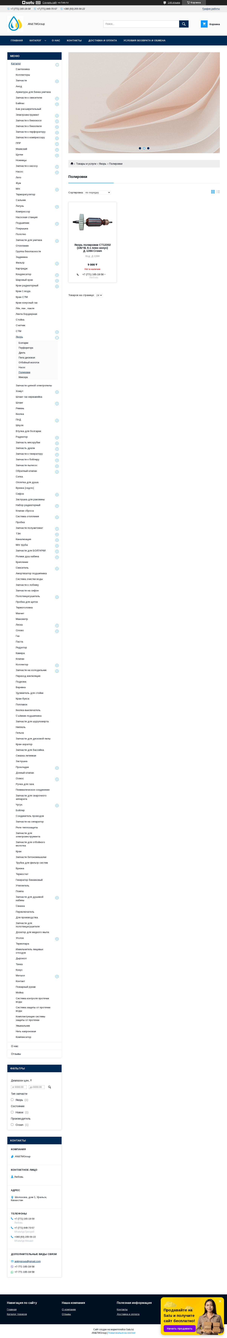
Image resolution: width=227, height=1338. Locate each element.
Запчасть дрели (25, 448)
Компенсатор (23, 1037)
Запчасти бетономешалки (31, 857)
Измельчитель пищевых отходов (29, 951)
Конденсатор (23, 274)
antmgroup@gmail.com (28, 1261)
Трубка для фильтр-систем (32, 862)
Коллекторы (23, 74)
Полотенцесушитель (28, 596)
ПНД (18, 419)
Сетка (19, 476)
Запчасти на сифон (27, 590)
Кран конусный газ (26, 302)
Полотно (21, 234)
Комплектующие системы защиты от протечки (30, 1018)
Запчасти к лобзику (27, 584)
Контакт (20, 981)
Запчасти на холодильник (31, 670)
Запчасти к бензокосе (28, 120)
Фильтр (20, 262)
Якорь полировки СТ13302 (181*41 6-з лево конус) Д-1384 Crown (92, 247)
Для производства (27, 917)
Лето (18, 177)
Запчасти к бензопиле (29, 126)
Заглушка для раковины (30, 499)
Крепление (22, 562)
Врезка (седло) (25, 487)
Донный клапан (25, 772)
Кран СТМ (22, 297)
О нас (56, 40)
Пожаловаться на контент (121, 1333)
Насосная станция (26, 217)
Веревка (21, 687)
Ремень (20, 408)
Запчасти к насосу (27, 165)
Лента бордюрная (26, 314)
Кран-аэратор (24, 744)
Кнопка (20, 414)
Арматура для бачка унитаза (33, 92)
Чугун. (19, 804)
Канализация (23, 539)
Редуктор (21, 647)
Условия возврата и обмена (144, 40)
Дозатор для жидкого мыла (32, 932)
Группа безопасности (28, 251)
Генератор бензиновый (29, 879)
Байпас (20, 103)
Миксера (23, 377)
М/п (18, 188)
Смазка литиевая (26, 755)
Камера (20, 653)
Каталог (35, 40)
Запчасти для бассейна (30, 750)
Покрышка (22, 228)
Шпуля (19, 425)
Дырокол (21, 958)
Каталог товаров (17, 1314)
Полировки (24, 372)
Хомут (19, 391)
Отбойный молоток (29, 362)
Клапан (20, 658)
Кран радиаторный (27, 285)
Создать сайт (50, 2)
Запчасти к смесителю (29, 97)
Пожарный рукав (26, 986)
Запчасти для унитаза (29, 240)
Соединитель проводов (30, 816)
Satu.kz (130, 1329)
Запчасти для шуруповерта (32, 721)
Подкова (21, 681)
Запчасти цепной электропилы (34, 385)
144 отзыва (174, 2)
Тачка (19, 964)
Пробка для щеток (27, 601)
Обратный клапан (26, 471)
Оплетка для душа (27, 482)
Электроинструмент (27, 114)
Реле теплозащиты (27, 827)
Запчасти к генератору (29, 453)
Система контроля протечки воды (32, 1000)
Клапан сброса (25, 510)
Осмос (20, 778)
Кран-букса (22, 698)
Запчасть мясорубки (28, 442)
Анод (19, 86)
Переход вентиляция (28, 676)
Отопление (22, 245)
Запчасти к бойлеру (27, 459)
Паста (19, 641)
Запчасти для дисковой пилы (33, 738)
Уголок (20, 938)
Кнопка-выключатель (28, 710)
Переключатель (25, 911)
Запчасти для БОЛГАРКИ (31, 550)
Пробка (20, 522)
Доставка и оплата (102, 40)
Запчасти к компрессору (30, 137)
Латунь (20, 205)
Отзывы (16, 1053)
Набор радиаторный (28, 505)
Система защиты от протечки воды (33, 1009)
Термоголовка (24, 607)
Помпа (20, 891)
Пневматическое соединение (33, 789)
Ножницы (21, 160)
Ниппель (21, 727)
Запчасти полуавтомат (29, 527)
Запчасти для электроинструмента (28, 835)
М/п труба (22, 544)
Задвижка (22, 257)
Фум (18, 183)
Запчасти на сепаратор (30, 821)
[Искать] (184, 24)
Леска (19, 624)
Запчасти (21, 80)
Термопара (22, 943)
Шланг (19, 402)
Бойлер (20, 810)
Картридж (22, 268)
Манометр (22, 619)
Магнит (20, 613)
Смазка (20, 906)
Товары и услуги (86, 163)
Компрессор (23, 211)
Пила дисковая (27, 357)
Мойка (19, 992)
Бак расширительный (28, 109)
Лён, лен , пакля (25, 308)
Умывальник (23, 1025)
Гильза (20, 732)
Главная (17, 40)
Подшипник (22, 222)
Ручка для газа (25, 784)
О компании (69, 1309)
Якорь (102, 163)
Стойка (20, 319)
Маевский (21, 149)
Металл (20, 975)
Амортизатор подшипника (31, 573)
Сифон (20, 493)
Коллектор (22, 664)
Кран (18, 851)
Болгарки (23, 343)
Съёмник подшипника (28, 715)
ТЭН (18, 533)
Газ (18, 636)
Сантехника (23, 69)
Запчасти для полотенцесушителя (28, 925)
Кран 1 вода (23, 291)
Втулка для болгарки (28, 431)
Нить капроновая (26, 1031)
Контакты (74, 40)
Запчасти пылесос (26, 465)
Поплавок (21, 704)
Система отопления (27, 516)
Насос (19, 171)
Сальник (21, 200)
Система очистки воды (29, 579)
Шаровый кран (24, 279)
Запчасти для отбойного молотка (30, 844)
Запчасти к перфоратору (31, 131)
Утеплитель (22, 885)
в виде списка (218, 192)
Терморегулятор (25, 194)
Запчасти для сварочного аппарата (31, 797)
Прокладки (22, 767)
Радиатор (22, 436)
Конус (19, 969)
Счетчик (20, 325)
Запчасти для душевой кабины (29, 898)
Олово (20, 630)
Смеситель (22, 567)
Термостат (22, 874)
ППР (18, 143)
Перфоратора (26, 348)
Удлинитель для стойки (29, 693)
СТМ (18, 331)
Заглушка (21, 761)
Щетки (19, 154)
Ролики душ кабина (27, 556)
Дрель (22, 352)
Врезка (20, 868)
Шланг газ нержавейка (29, 396)
